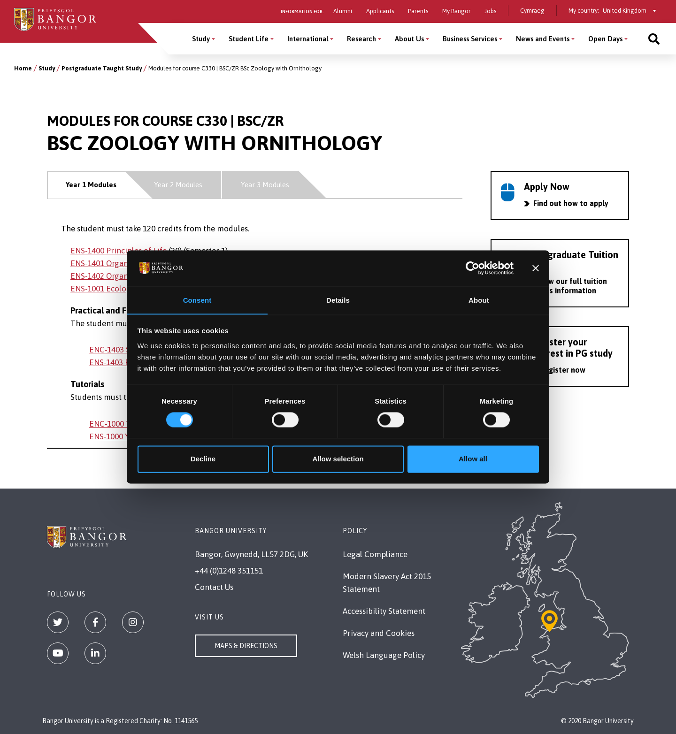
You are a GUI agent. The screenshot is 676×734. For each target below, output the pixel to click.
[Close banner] (535, 268)
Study (46, 68)
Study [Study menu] (201, 39)
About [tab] (479, 300)
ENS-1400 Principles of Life (118, 250)
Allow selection (337, 459)
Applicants (380, 11)
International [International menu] (307, 39)
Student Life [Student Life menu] (249, 39)
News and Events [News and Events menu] (542, 39)
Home (23, 68)
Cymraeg (532, 11)
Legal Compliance (375, 554)
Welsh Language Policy (384, 655)
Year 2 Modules (178, 185)
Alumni (342, 11)
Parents (418, 11)
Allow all (473, 459)
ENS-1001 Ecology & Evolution (124, 288)
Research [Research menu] (361, 39)
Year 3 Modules (265, 185)
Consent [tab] (197, 300)
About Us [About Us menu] (409, 39)
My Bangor (456, 11)
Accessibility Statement (384, 611)
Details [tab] (338, 300)
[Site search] (654, 38)
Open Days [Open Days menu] (605, 39)
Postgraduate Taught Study (101, 68)
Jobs (490, 11)
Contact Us (214, 587)
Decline (203, 459)
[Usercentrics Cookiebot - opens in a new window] (472, 268)
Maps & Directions (246, 646)
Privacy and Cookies (379, 633)
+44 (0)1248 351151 (229, 570)
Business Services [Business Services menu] (470, 39)
